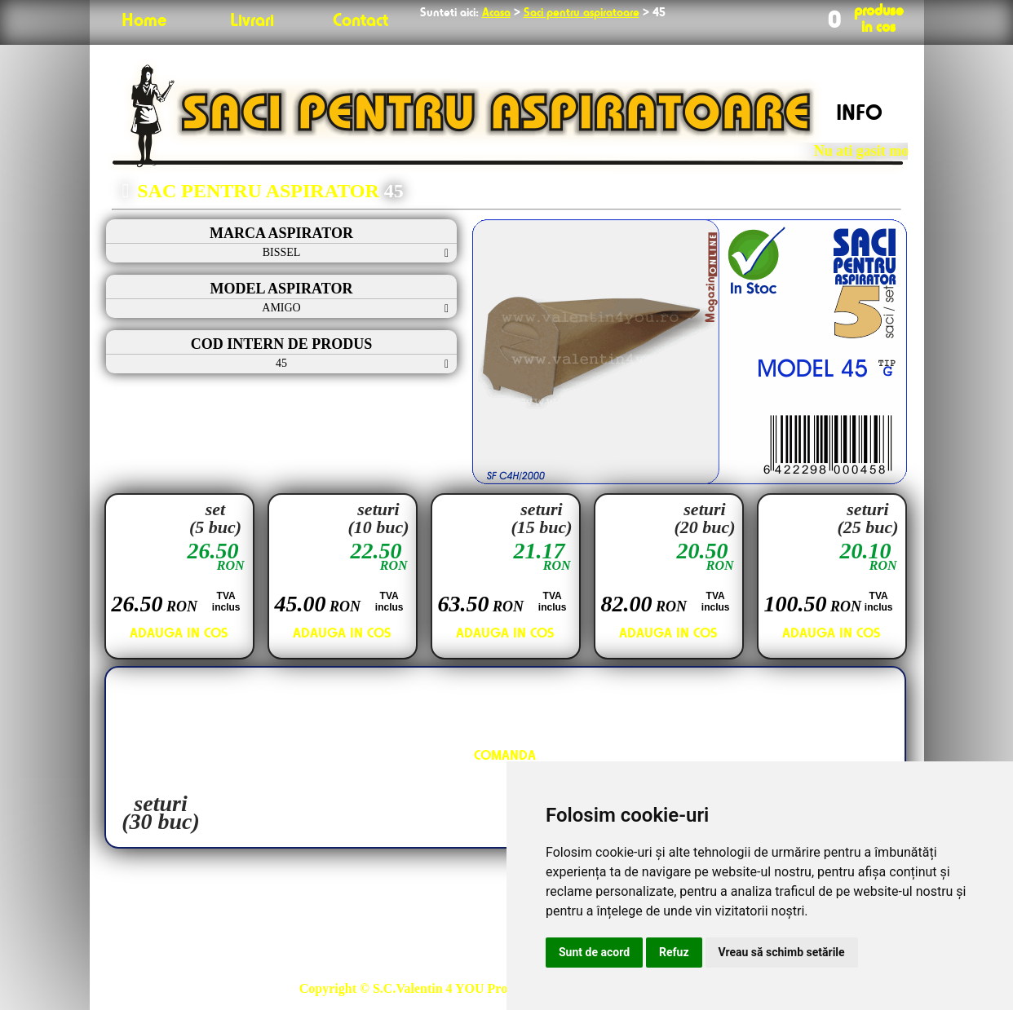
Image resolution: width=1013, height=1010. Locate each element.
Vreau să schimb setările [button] (782, 952)
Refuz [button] (674, 952)
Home (144, 21)
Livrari (252, 21)
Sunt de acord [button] (594, 952)
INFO (859, 114)
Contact (360, 21)
